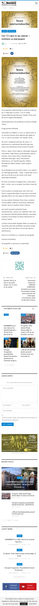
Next (12, 365)
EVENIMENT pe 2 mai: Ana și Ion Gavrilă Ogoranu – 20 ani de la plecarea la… (19, 484)
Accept (23, 604)
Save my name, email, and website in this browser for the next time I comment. (19, 419)
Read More (33, 604)
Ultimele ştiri (11, 31)
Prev (6, 365)
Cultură (4, 31)
